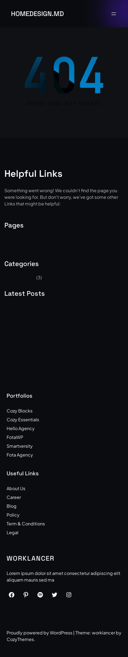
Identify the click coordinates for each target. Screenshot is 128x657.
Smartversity (20, 446)
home (10, 239)
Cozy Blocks (19, 411)
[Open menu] (113, 13)
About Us (16, 488)
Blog (12, 506)
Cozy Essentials (23, 419)
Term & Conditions (26, 523)
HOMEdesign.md (37, 13)
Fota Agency (20, 455)
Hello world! (19, 344)
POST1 (12, 332)
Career (14, 497)
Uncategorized (20, 277)
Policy (13, 515)
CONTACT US (20, 320)
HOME (11, 308)
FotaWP (15, 437)
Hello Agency (21, 428)
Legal (12, 532)
